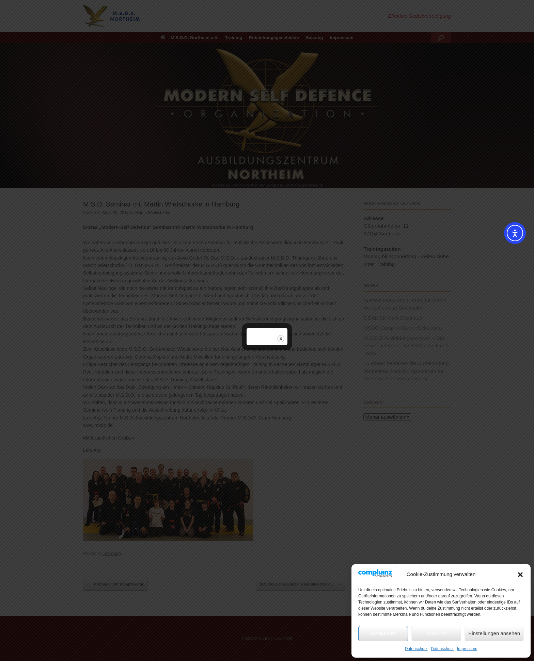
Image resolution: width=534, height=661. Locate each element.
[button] (520, 574)
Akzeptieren (383, 633)
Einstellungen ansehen (494, 633)
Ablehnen (436, 633)
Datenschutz (416, 648)
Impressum (467, 648)
